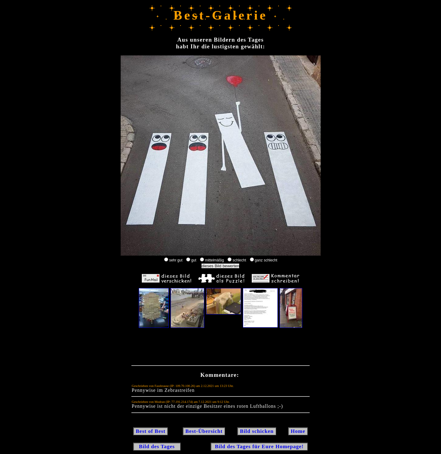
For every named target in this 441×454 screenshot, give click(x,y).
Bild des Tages (157, 446)
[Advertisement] (220, 348)
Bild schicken (256, 431)
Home (298, 431)
